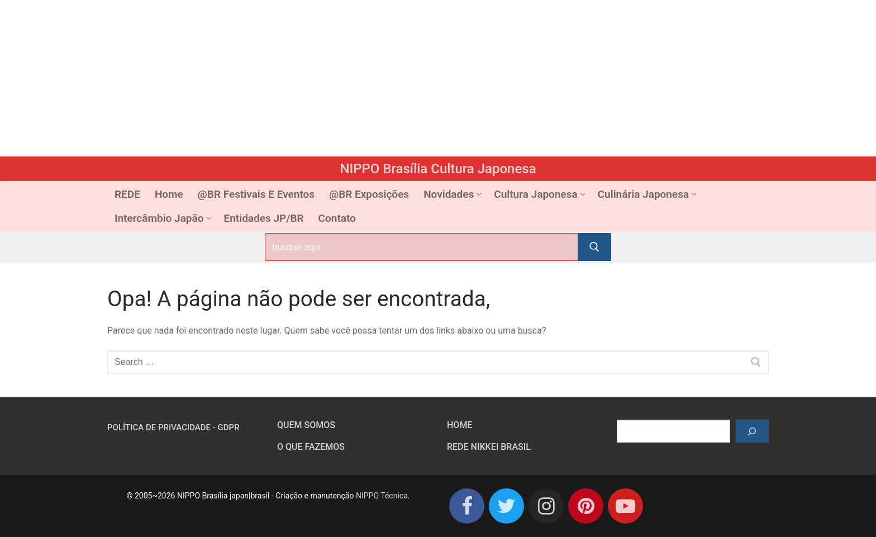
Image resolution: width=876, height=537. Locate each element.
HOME (459, 425)
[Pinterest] (585, 506)
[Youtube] (625, 506)
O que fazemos (311, 446)
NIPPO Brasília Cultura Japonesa (438, 169)
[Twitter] (506, 506)
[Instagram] (546, 506)
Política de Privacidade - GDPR (173, 427)
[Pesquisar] (752, 431)
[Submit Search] (594, 247)
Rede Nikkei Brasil (489, 446)
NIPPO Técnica (382, 495)
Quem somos (306, 425)
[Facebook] (466, 506)
